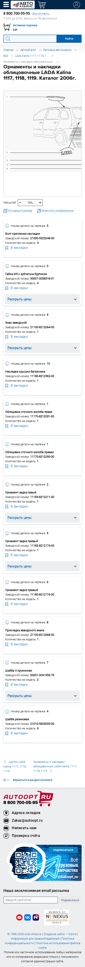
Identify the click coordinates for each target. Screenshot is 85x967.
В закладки (16, 247)
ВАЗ (5, 55)
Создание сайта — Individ (60, 934)
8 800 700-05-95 (20, 803)
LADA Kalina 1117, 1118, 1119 (32, 55)
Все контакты (40, 13)
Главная (8, 50)
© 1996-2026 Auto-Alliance (24, 934)
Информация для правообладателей (35, 939)
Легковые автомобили (57, 50)
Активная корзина (25, 25)
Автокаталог (28, 50)
